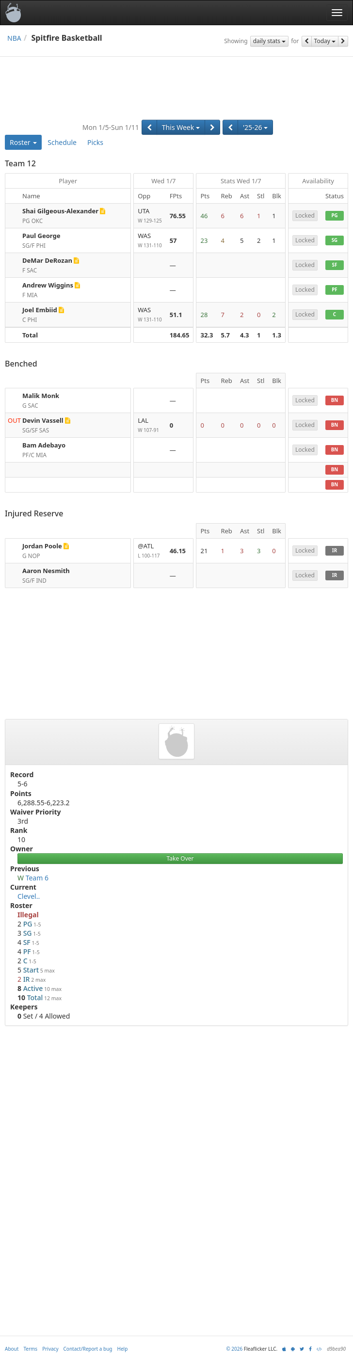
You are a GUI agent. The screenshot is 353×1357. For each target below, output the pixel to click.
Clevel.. (28, 896)
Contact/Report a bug (88, 1348)
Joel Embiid (39, 309)
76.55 (178, 215)
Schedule (62, 142)
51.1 (176, 314)
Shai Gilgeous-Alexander (60, 211)
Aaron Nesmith (46, 570)
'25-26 (255, 127)
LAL (149, 425)
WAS (149, 240)
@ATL (149, 551)
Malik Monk (40, 395)
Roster (23, 142)
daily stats (269, 41)
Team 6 (37, 877)
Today (325, 41)
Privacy (50, 1348)
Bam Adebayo (43, 445)
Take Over (180, 858)
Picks (95, 142)
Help (122, 1348)
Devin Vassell (43, 420)
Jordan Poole (42, 546)
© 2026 (234, 1348)
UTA (149, 216)
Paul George (41, 235)
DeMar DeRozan (47, 260)
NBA (14, 38)
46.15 (178, 550)
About (11, 1348)
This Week (181, 127)
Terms (30, 1348)
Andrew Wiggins (47, 285)
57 (173, 240)
